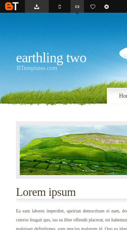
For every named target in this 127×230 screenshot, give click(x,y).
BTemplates (12, 6)
